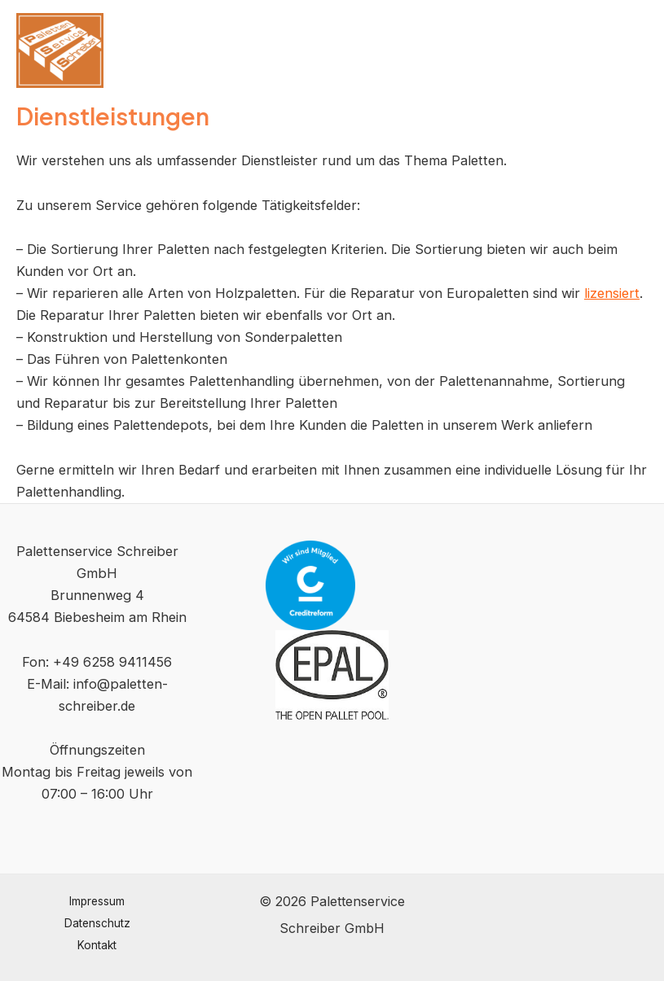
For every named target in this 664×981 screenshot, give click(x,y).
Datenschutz (97, 923)
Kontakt (97, 945)
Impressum (97, 901)
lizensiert (612, 293)
